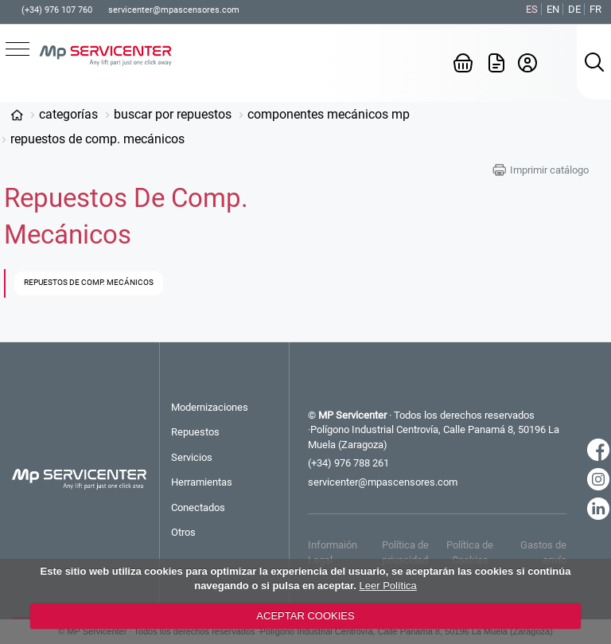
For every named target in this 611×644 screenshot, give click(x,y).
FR (595, 9)
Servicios (191, 457)
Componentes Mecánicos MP (328, 114)
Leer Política (388, 585)
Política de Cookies (469, 552)
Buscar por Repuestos (173, 114)
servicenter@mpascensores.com (173, 10)
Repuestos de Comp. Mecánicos (97, 138)
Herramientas (201, 482)
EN (553, 9)
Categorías (68, 114)
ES (532, 9)
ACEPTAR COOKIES (305, 616)
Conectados (198, 507)
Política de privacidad (405, 552)
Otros (183, 532)
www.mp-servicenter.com (16, 115)
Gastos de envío (543, 552)
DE (574, 9)
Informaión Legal (332, 552)
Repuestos (195, 432)
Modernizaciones (209, 407)
